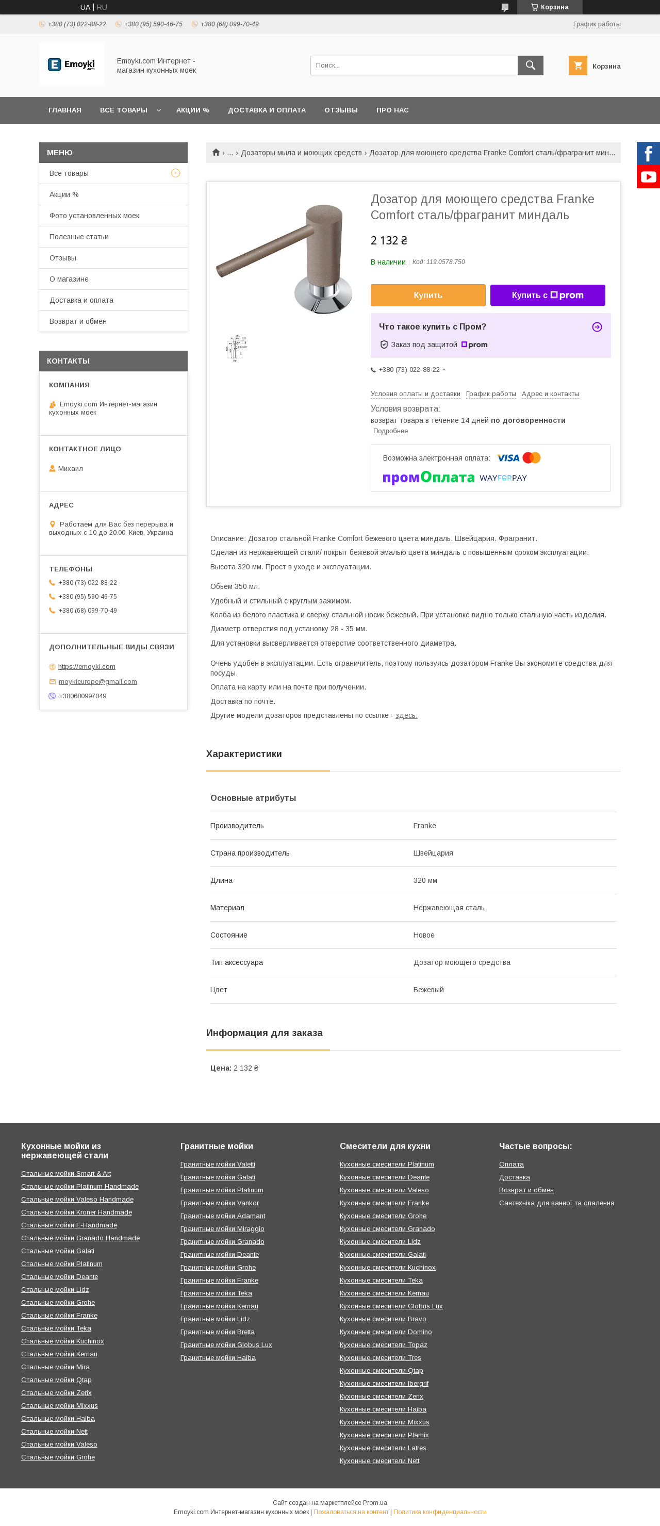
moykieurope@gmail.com (98, 681)
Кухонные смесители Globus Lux (391, 1306)
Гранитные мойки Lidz (215, 1319)
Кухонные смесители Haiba (383, 1409)
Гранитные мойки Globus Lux (226, 1345)
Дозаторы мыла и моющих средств (301, 153)
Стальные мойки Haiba (58, 1418)
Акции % (192, 110)
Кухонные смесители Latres (383, 1448)
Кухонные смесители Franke (384, 1203)
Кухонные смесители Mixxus (385, 1422)
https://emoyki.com (87, 666)
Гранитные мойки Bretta (217, 1332)
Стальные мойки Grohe (58, 1302)
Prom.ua (375, 1502)
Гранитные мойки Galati (217, 1177)
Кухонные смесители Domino (386, 1332)
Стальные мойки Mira (55, 1367)
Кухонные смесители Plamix (384, 1435)
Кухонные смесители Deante (385, 1177)
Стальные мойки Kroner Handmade (76, 1212)
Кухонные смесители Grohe (383, 1216)
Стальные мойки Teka (56, 1328)
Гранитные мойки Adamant (222, 1216)
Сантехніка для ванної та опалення (556, 1203)
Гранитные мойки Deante (219, 1254)
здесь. (406, 715)
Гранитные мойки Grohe (218, 1267)
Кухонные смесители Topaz (383, 1345)
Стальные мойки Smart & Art (66, 1173)
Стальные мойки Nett (54, 1431)
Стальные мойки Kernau (59, 1354)
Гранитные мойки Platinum (221, 1190)
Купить (428, 295)
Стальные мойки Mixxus (59, 1405)
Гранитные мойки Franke (219, 1280)
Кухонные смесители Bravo (383, 1319)
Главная (64, 110)
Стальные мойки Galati (57, 1251)
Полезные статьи (79, 237)
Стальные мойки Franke (59, 1315)
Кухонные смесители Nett (379, 1461)
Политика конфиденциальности (440, 1512)
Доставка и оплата (267, 110)
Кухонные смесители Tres (380, 1357)
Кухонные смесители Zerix (381, 1396)
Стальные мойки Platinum (62, 1264)
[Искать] (530, 65)
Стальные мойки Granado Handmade (80, 1238)
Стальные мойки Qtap (56, 1380)
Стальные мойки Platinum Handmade (80, 1186)
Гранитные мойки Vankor (219, 1203)
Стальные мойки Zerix (56, 1393)
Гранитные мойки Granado (222, 1241)
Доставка (514, 1177)
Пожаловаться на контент (351, 1512)
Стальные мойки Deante (59, 1277)
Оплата (511, 1164)
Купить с (548, 295)
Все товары (123, 110)
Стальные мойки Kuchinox (62, 1341)
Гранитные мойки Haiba (218, 1357)
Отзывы (341, 110)
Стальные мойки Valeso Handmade (77, 1199)
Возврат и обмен (78, 321)
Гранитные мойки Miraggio (222, 1229)
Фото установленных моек (94, 215)
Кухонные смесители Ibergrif (384, 1383)
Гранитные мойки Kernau (219, 1306)
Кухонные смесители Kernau (384, 1293)
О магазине (69, 279)
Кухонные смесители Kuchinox (388, 1267)
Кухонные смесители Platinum (387, 1164)
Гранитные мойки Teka (216, 1293)
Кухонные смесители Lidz (380, 1241)
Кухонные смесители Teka (381, 1280)
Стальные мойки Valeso (59, 1444)
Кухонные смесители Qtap (381, 1370)
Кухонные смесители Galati (383, 1254)
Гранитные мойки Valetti (217, 1164)
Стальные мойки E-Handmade (69, 1225)
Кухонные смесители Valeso (384, 1190)
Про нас (392, 110)
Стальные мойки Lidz (55, 1289)
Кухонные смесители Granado (387, 1229)
